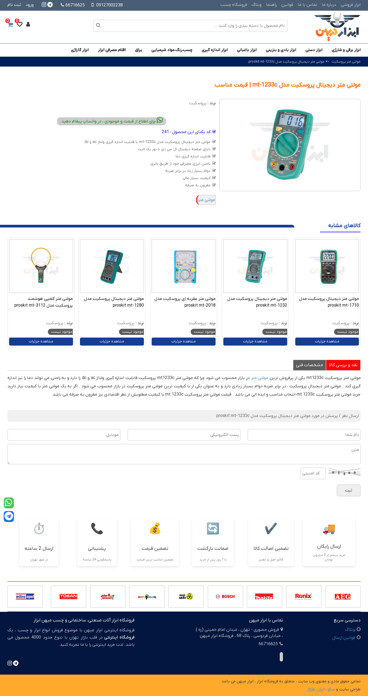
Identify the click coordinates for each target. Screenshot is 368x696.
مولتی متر (206, 200)
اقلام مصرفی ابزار (112, 50)
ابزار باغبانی (246, 50)
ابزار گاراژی (80, 50)
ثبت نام (14, 4)
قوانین (287, 4)
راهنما (271, 4)
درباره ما (329, 4)
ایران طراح (316, 689)
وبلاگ (257, 4)
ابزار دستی (313, 50)
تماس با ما (307, 4)
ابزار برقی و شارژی (346, 50)
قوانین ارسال (343, 637)
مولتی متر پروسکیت (346, 61)
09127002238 (109, 5)
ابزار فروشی (351, 4)
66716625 (73, 5)
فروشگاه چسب (233, 4)
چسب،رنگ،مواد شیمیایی (171, 50)
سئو (331, 689)
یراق (138, 50)
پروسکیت (197, 103)
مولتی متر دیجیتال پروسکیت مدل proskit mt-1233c (286, 61)
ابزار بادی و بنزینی (281, 50)
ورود (30, 4)
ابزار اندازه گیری (215, 50)
